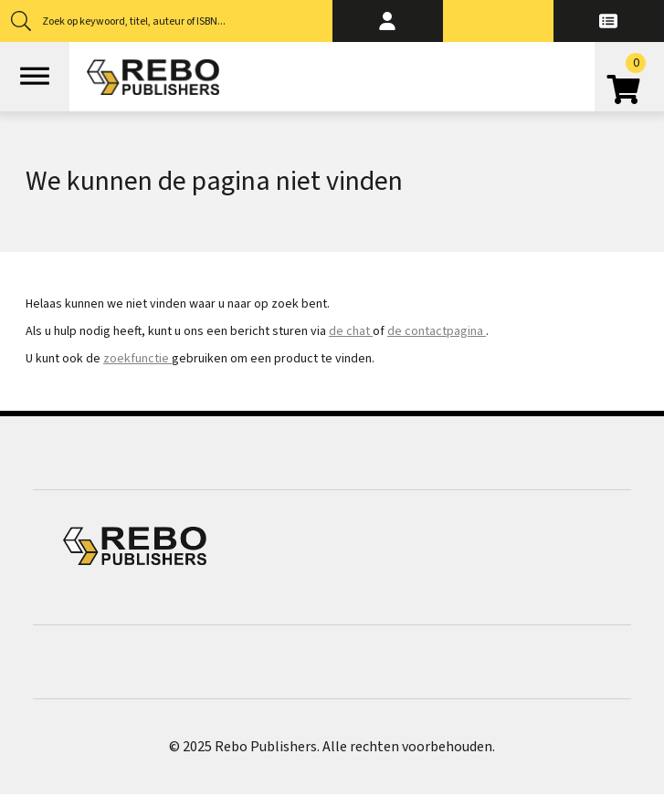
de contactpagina (436, 331)
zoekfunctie (137, 359)
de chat (351, 331)
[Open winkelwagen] (629, 83)
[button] (387, 21)
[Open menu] (34, 76)
